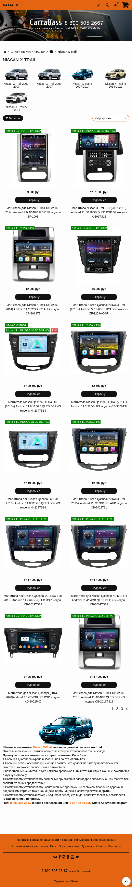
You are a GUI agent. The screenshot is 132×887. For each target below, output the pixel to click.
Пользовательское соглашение (94, 839)
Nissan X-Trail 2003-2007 (49, 85)
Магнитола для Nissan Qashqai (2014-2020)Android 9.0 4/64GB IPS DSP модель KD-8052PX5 (33, 697)
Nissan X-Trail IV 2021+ (16, 108)
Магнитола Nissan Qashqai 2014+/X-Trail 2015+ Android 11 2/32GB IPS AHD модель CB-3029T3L (99, 503)
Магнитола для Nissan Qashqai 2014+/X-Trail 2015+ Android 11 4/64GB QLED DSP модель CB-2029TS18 (33, 600)
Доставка (88, 846)
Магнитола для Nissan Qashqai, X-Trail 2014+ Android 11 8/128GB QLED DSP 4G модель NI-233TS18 (33, 503)
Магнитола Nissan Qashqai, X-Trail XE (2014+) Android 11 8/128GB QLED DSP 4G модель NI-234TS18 (33, 406)
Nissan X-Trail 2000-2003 (16, 85)
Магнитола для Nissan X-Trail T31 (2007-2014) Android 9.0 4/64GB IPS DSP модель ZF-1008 (33, 212)
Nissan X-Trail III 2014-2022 (115, 85)
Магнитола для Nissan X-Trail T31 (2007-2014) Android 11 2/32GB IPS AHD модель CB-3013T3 (33, 309)
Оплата (101, 846)
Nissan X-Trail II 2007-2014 (82, 85)
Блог (53, 846)
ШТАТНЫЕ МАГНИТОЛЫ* (28, 51)
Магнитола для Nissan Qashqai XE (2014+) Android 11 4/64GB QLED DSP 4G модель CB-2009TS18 (99, 600)
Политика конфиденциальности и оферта (44, 839)
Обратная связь (69, 846)
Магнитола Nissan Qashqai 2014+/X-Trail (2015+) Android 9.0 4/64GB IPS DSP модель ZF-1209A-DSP (99, 309)
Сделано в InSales (66, 881)
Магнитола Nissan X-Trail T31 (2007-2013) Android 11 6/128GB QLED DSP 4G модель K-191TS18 (99, 212)
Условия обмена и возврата (29, 846)
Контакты (114, 846)
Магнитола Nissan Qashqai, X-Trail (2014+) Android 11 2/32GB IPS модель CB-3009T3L (99, 404)
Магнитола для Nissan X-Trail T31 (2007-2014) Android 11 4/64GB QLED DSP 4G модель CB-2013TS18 (99, 697)
